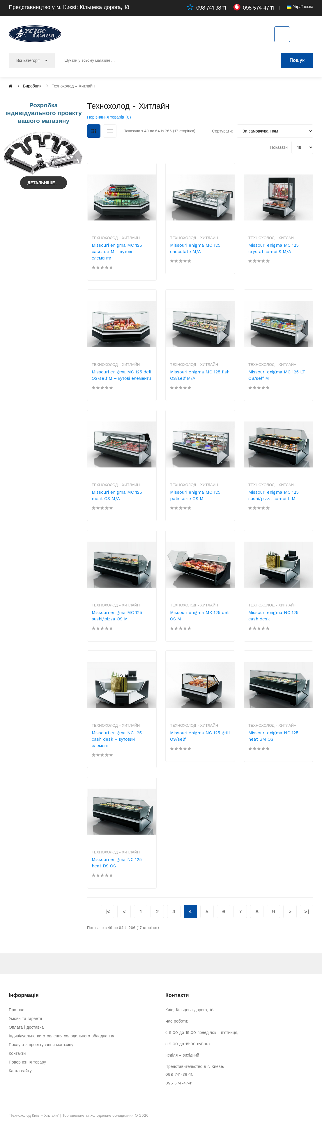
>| (306, 911)
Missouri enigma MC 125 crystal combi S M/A (273, 248)
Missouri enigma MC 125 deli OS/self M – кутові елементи (121, 375)
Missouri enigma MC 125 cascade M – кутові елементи (117, 252)
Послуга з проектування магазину (41, 1044)
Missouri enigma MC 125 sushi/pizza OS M (117, 616)
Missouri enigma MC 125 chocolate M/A (195, 248)
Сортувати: (222, 131)
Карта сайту (20, 1070)
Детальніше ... (43, 182)
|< (107, 911)
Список (109, 131)
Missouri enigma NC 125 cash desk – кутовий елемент (117, 739)
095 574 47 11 (258, 8)
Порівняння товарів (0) (109, 117)
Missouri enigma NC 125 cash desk (273, 616)
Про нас (16, 1009)
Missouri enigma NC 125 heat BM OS (273, 736)
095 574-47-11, (179, 1083)
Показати (279, 147)
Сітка (93, 131)
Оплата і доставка (26, 1027)
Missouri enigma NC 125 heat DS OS (117, 863)
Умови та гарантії (25, 1018)
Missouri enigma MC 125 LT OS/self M (276, 375)
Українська (300, 6)
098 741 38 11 (211, 8)
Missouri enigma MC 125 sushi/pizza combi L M (273, 495)
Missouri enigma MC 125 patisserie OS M (195, 495)
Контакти (17, 1053)
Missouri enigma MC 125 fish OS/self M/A (199, 375)
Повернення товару (27, 1062)
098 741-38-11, (179, 1074)
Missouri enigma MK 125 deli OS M (199, 616)
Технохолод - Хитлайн (116, 238)
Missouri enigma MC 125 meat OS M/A (117, 495)
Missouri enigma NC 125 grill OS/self (200, 736)
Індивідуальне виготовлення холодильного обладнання (61, 1036)
